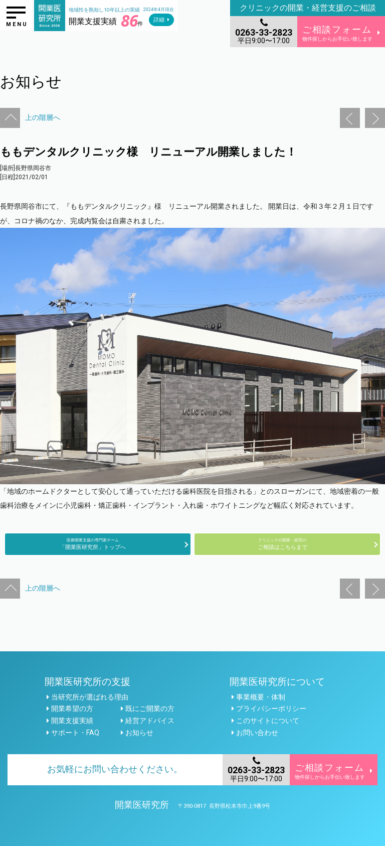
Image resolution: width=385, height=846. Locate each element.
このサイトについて (267, 721)
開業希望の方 (72, 708)
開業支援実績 (72, 721)
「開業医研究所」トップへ (92, 543)
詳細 (158, 20)
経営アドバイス (149, 721)
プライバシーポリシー (271, 708)
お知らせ (139, 733)
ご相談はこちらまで (282, 543)
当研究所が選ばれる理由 (89, 697)
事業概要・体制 (260, 697)
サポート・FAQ (75, 733)
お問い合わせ (257, 733)
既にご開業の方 (149, 708)
